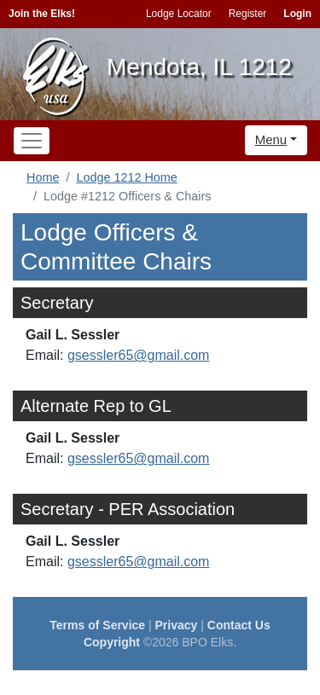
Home (42, 177)
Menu (271, 139)
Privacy (176, 625)
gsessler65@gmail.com (138, 355)
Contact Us (239, 625)
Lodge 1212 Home (126, 177)
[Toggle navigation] (31, 140)
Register (248, 14)
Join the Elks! (42, 14)
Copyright (112, 642)
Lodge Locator (179, 14)
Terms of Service (97, 625)
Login (297, 14)
